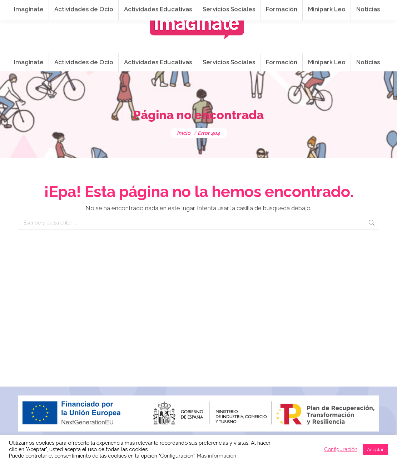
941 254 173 (142, 7)
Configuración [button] (340, 449)
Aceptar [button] (375, 449)
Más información (216, 456)
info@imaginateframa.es (203, 7)
